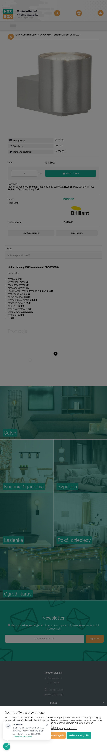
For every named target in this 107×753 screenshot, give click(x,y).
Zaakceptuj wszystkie (79, 735)
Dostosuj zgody (56, 735)
